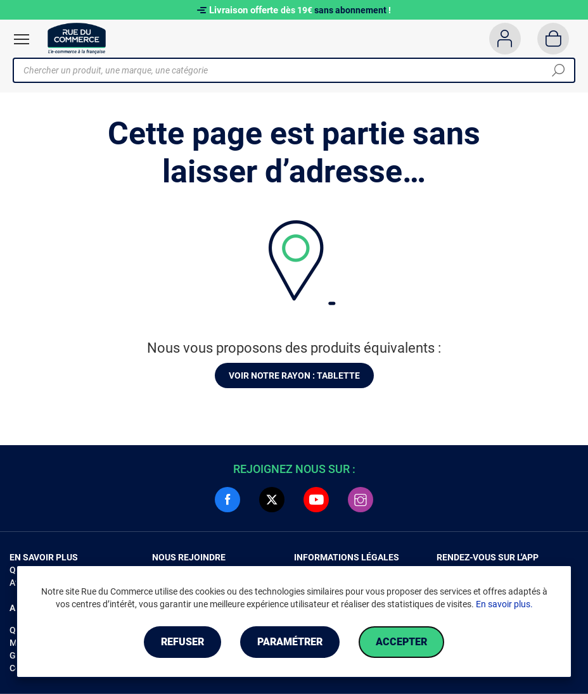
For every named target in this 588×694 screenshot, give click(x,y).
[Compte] (504, 39)
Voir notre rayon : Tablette (294, 375)
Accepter (401, 642)
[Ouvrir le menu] (21, 39)
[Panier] (553, 39)
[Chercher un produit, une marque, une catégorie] (289, 70)
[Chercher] (558, 70)
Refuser (182, 642)
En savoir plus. (504, 604)
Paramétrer (290, 642)
